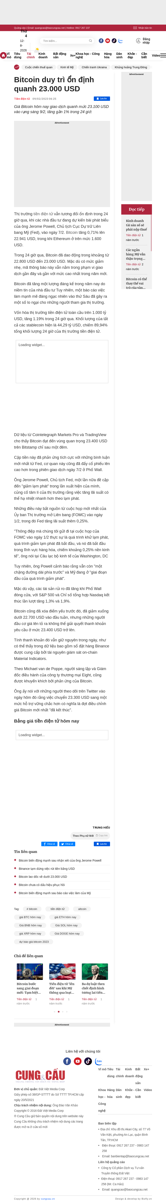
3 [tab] (63, 1011)
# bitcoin (32, 909)
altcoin (82, 909)
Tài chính (31, 55)
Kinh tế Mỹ (67, 67)
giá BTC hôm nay (30, 917)
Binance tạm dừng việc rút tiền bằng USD (47, 868)
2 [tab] (58, 1011)
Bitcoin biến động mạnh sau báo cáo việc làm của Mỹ (55, 893)
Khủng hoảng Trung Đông (131, 67)
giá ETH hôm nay (65, 917)
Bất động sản (59, 55)
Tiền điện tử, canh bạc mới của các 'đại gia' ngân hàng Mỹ (24, 988)
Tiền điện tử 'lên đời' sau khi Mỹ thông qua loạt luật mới (88, 988)
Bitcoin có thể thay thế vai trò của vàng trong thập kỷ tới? (136, 283)
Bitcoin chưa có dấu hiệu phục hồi (42, 885)
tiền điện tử (42, 214)
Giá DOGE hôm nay (66, 933)
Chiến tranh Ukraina (94, 67)
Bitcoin (72, 232)
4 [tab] (67, 1011)
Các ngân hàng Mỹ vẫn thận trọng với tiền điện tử (135, 254)
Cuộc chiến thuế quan (39, 67)
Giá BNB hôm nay (30, 925)
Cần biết (144, 55)
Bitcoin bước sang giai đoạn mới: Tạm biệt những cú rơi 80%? (54, 988)
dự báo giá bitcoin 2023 (33, 941)
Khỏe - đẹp (132, 55)
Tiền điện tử (22, 98)
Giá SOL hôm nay (66, 925)
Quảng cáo (20, 28)
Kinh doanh (43, 55)
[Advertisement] (62, 164)
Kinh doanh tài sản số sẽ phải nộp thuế (136, 225)
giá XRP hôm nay (30, 933)
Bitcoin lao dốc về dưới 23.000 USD (43, 876)
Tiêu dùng (17, 55)
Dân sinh (119, 55)
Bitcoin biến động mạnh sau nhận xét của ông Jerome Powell (60, 860)
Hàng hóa (108, 55)
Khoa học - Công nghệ (88, 55)
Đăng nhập (143, 40)
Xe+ (72, 55)
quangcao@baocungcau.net (50, 28)
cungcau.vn (48, 1198)
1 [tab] (54, 1011)
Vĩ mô (9, 55)
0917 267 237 (82, 28)
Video (156, 55)
